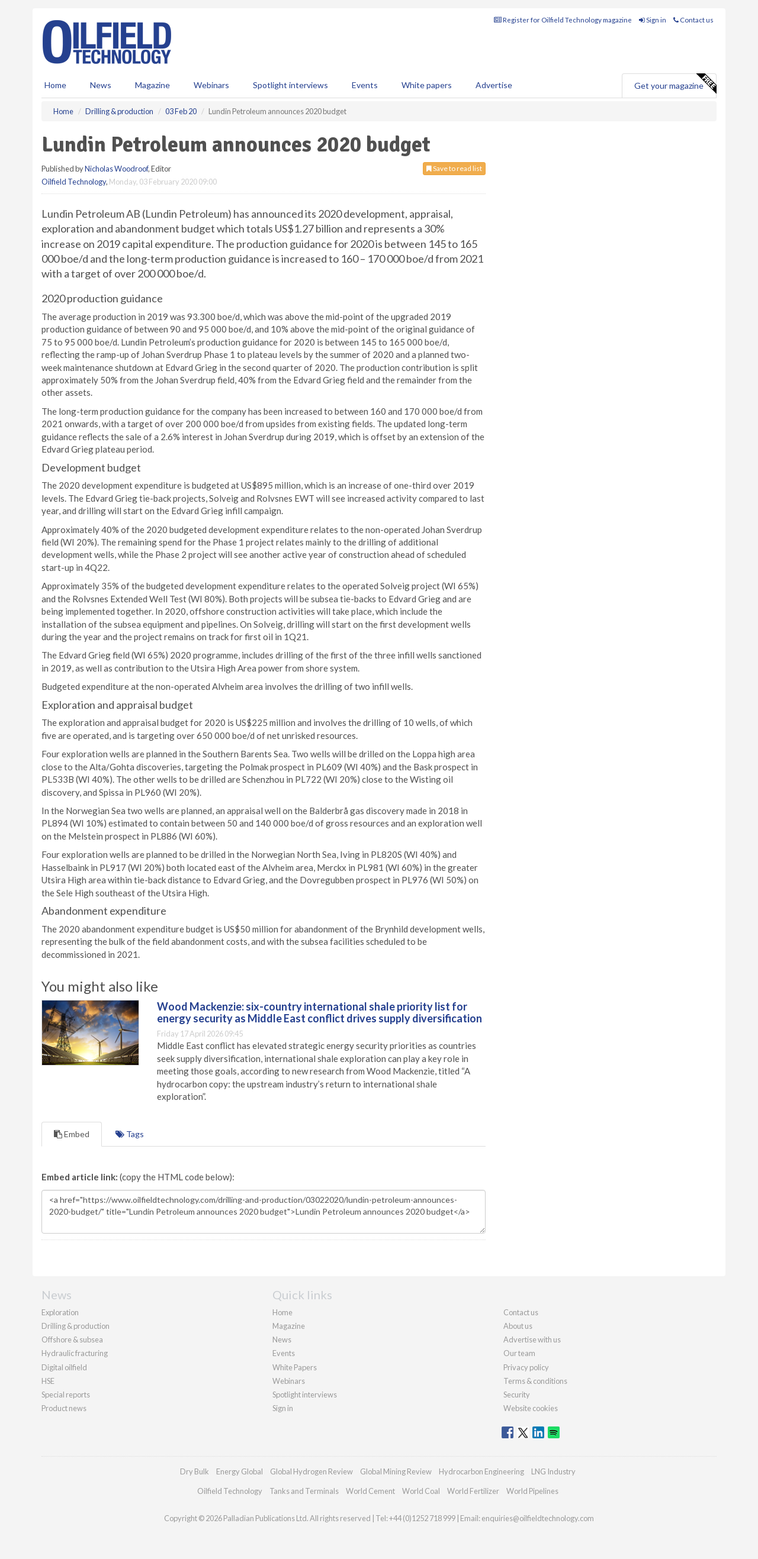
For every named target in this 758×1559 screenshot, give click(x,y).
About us (517, 1326)
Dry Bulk (194, 1471)
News (281, 1339)
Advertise (494, 85)
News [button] (100, 85)
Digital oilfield (64, 1367)
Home (55, 85)
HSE (47, 1381)
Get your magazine (675, 84)
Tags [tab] (129, 1134)
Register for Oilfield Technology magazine (563, 20)
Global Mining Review (396, 1471)
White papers (427, 85)
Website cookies (530, 1408)
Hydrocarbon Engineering (481, 1471)
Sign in (652, 20)
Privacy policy (526, 1367)
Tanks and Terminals (304, 1491)
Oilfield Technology (73, 181)
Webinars (211, 85)
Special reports (65, 1394)
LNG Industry (553, 1471)
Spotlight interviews (290, 85)
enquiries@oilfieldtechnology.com (537, 1518)
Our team (519, 1353)
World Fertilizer (473, 1491)
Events (365, 85)
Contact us (693, 20)
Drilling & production (75, 1326)
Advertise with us (532, 1339)
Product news (63, 1408)
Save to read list (454, 168)
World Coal (421, 1491)
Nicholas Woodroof (116, 168)
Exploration (60, 1312)
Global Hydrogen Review (311, 1471)
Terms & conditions (535, 1381)
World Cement (370, 1491)
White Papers (294, 1367)
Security (516, 1394)
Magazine (152, 85)
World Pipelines (532, 1491)
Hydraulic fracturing (74, 1353)
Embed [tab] (71, 1134)
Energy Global (239, 1471)
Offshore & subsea (72, 1339)
